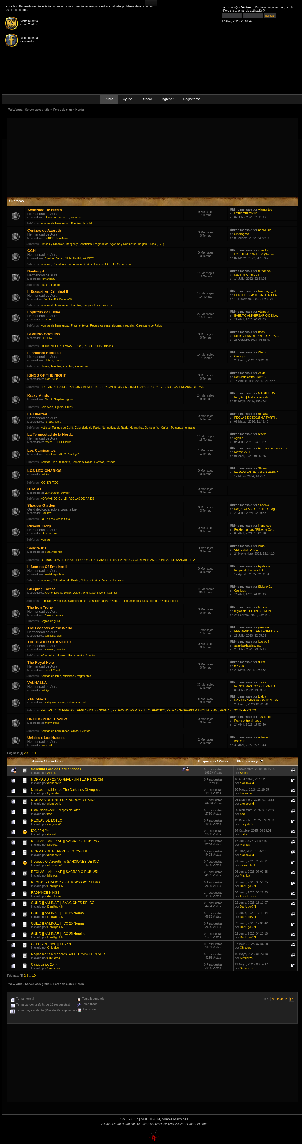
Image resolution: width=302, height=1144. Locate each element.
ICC (43, 482)
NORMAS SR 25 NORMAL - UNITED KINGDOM (67, 779)
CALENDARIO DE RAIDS (190, 386)
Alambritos (50, 217)
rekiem (71, 702)
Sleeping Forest (41, 589)
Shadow (46, 512)
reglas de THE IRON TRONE (253, 611)
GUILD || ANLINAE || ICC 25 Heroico (58, 934)
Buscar (147, 99)
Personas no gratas (183, 427)
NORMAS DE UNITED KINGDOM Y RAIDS (63, 800)
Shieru (262, 468)
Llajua (61, 702)
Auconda (57, 551)
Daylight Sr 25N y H (247, 274)
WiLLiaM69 (51, 298)
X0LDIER (88, 258)
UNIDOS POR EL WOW (47, 719)
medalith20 (59, 454)
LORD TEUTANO (245, 213)
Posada (110, 462)
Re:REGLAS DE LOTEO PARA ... (256, 335)
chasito (263, 250)
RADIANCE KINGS (45, 893)
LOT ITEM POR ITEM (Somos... (255, 254)
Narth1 (77, 258)
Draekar (49, 258)
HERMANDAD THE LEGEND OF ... (257, 631)
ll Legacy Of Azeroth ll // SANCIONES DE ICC (65, 861)
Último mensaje (249, 761)
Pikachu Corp (39, 526)
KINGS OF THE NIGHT (46, 375)
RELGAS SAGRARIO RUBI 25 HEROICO (139, 710)
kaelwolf (49, 649)
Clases (45, 284)
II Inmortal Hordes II (44, 353)
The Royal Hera (40, 662)
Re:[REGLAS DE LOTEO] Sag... (255, 509)
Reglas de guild (50, 621)
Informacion (48, 655)
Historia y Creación (52, 244)
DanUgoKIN (55, 886)
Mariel (48, 574)
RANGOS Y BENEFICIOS (84, 386)
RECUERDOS (93, 346)
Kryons (101, 592)
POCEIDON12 (62, 441)
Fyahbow (58, 574)
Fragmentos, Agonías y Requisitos (114, 244)
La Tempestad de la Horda (50, 434)
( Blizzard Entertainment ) (190, 1123)
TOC (55, 482)
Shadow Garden (41, 505)
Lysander (53, 793)
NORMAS (65, 346)
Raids (88, 462)
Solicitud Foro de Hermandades (56, 769)
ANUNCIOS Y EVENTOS (156, 386)
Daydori (65, 492)
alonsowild (54, 783)
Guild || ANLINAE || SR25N (51, 944)
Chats (58, 360)
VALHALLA (37, 683)
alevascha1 (55, 865)
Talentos (56, 284)
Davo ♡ (49, 615)
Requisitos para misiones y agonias (112, 325)
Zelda (55, 378)
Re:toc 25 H (242, 452)
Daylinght (35, 271)
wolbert (77, 592)
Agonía (78, 264)
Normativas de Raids (115, 427)
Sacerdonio (77, 217)
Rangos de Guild (62, 427)
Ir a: (267, 999)
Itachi (261, 332)
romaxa (49, 421)
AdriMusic (62, 237)
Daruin (59, 258)
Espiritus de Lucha (43, 312)
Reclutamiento (62, 264)
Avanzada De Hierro (44, 210)
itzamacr (112, 592)
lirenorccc (264, 525)
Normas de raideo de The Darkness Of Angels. (65, 790)
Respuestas (207, 761)
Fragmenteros (80, 325)
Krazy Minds (38, 395)
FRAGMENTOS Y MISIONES (120, 386)
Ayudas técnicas (170, 600)
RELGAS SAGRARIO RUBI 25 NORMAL (192, 710)
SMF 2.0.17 (129, 1119)
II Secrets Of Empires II (47, 567)
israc (47, 378)
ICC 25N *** (40, 831)
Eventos (76, 305)
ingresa (273, 7)
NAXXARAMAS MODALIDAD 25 (256, 700)
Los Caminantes (41, 450)
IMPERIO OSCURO (43, 334)
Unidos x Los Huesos (46, 738)
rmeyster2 (54, 824)
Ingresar (168, 99)
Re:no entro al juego (247, 720)
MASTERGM (266, 393)
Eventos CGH (102, 264)
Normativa (101, 600)
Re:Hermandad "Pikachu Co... (254, 529)
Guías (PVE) (156, 244)
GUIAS (78, 346)
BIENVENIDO (49, 346)
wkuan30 (64, 217)
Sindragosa (241, 234)
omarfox (61, 649)
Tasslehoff (264, 716)
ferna (58, 421)
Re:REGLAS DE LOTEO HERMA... (257, 472)
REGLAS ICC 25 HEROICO (58, 710)
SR (49, 482)
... (30, 753)
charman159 (49, 533)
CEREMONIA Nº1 (246, 549)
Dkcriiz (58, 592)
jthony (48, 722)
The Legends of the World (49, 628)
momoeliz (81, 702)
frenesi (60, 615)
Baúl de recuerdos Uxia (55, 519)
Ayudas (114, 600)
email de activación (250, 10)
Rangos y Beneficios (79, 244)
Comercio (78, 462)
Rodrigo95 (65, 298)
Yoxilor (67, 592)
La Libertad (37, 414)
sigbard (69, 399)
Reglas (142, 244)
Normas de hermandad (55, 223)
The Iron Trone (40, 607)
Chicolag (53, 947)
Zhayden (59, 399)
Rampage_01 (267, 291)
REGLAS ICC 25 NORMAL (94, 710)
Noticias (46, 427)
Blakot (48, 399)
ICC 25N (239, 741)
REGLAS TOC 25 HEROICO (238, 710)
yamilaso (50, 635)
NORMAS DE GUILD (54, 498)
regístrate (287, 7)
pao (49, 813)
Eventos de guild (81, 223)
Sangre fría (37, 548)
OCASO (34, 489)
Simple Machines (175, 1119)
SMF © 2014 (150, 1119)
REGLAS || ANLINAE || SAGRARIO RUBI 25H (65, 872)
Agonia (238, 438)
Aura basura (55, 896)
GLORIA (47, 337)
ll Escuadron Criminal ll (47, 291)
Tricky (45, 690)
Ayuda (127, 99)
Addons (108, 346)
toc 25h (239, 666)
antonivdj (47, 745)
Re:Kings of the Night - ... (251, 376)
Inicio (109, 99)
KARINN (50, 237)
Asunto (37, 761)
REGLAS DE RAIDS (53, 386)
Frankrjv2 (73, 454)
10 (34, 753)
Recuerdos (81, 366)
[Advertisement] (152, 157)
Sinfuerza (53, 957)
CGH (31, 251)
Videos (107, 580)
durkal (48, 454)
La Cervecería (122, 264)
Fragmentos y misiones (97, 305)
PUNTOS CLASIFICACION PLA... (256, 295)
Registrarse (191, 99)
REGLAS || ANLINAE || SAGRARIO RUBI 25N (65, 841)
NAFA (68, 258)
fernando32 (48, 278)
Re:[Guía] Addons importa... (252, 397)
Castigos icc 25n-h (45, 964)
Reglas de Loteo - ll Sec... (251, 570)
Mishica (52, 844)
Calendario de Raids (149, 325)
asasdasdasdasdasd (247, 645)
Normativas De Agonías (144, 427)
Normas (46, 264)
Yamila (57, 669)
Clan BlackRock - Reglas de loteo (56, 810)
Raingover (51, 702)
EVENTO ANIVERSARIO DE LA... (257, 315)
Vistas (223, 761)
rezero (48, 441)
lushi (59, 635)
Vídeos (153, 600)
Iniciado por (55, 761)
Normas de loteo (51, 676)
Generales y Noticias (54, 600)
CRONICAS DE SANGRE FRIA (175, 560)
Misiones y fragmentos (77, 676)
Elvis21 (49, 360)
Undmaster (89, 592)
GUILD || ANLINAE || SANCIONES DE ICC (62, 903)
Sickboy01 (265, 586)
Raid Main (47, 407)
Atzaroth (47, 319)
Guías (88, 264)
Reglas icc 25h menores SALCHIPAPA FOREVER (68, 954)
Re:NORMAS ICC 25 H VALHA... (256, 686)
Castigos (240, 356)
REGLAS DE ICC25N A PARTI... (255, 417)
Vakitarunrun (52, 492)
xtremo (49, 592)
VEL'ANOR (36, 699)
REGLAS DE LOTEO (46, 820)
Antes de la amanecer (272, 448)
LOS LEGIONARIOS (44, 471)
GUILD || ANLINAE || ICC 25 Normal (58, 913)
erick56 (46, 474)
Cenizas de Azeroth (44, 230)
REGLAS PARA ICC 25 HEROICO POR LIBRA (66, 882)
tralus (56, 722)
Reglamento (76, 655)
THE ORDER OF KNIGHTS (50, 642)
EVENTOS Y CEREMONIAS (136, 560)
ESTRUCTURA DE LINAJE (58, 560)
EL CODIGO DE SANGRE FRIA (96, 560)
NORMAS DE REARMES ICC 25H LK (59, 851)
